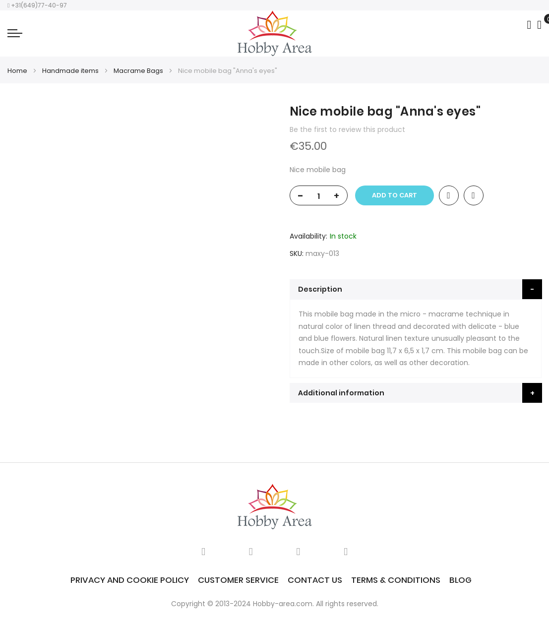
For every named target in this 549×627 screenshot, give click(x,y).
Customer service (238, 580)
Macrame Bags (138, 70)
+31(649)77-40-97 (37, 5)
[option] (29, 131)
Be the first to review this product (347, 129)
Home (17, 70)
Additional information (341, 393)
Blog (460, 580)
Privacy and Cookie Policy (129, 580)
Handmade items (70, 70)
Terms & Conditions (395, 580)
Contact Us (315, 580)
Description (320, 289)
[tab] (416, 289)
